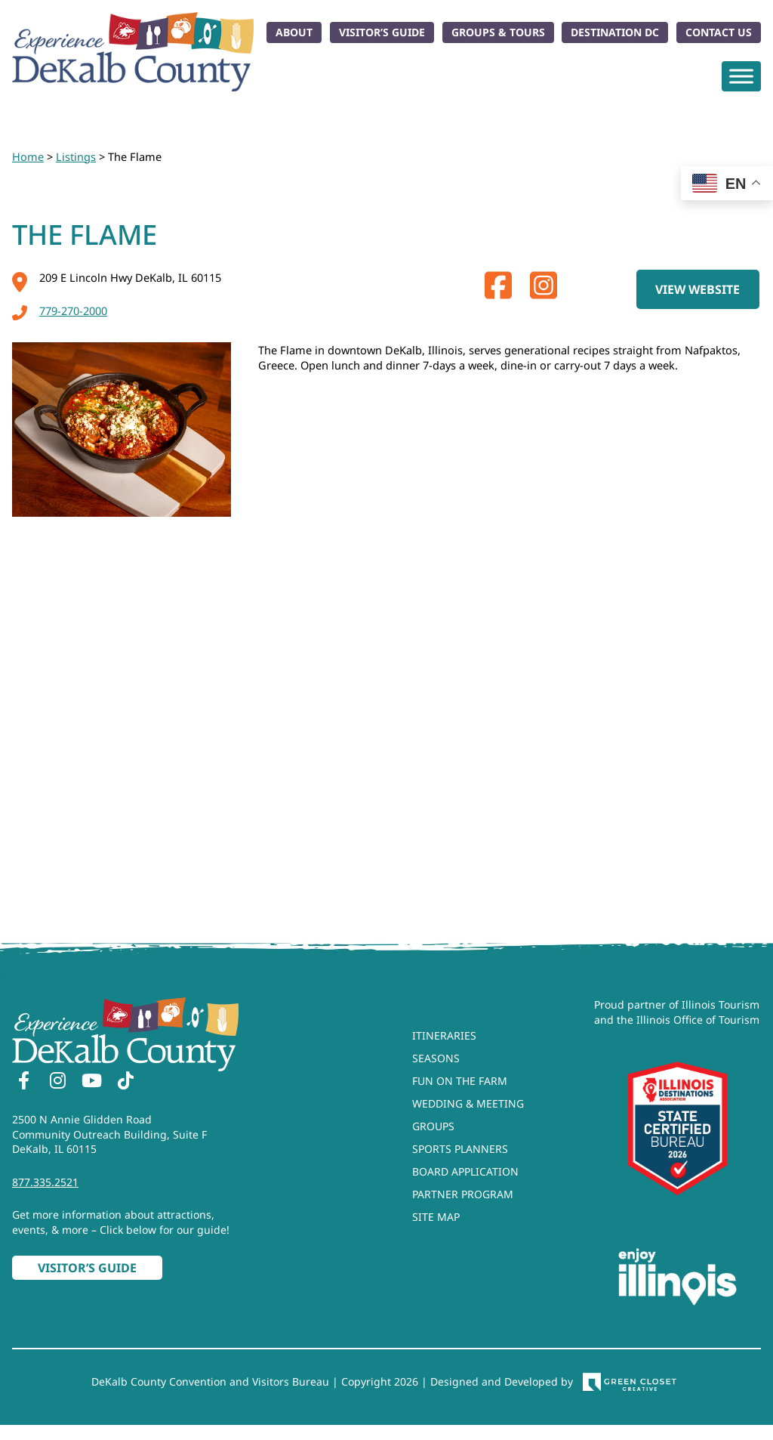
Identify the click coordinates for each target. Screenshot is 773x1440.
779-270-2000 (59, 310)
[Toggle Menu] (741, 76)
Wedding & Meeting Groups (468, 1114)
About (294, 32)
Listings (76, 156)
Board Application (465, 1171)
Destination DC (615, 32)
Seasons (436, 1058)
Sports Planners (460, 1149)
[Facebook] (23, 1082)
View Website (697, 289)
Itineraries (444, 1035)
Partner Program (462, 1194)
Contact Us (718, 32)
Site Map (436, 1217)
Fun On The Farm (459, 1081)
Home (28, 156)
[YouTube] (91, 1082)
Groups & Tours (498, 32)
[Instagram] (57, 1082)
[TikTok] (125, 1082)
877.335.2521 (45, 1182)
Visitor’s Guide (382, 32)
